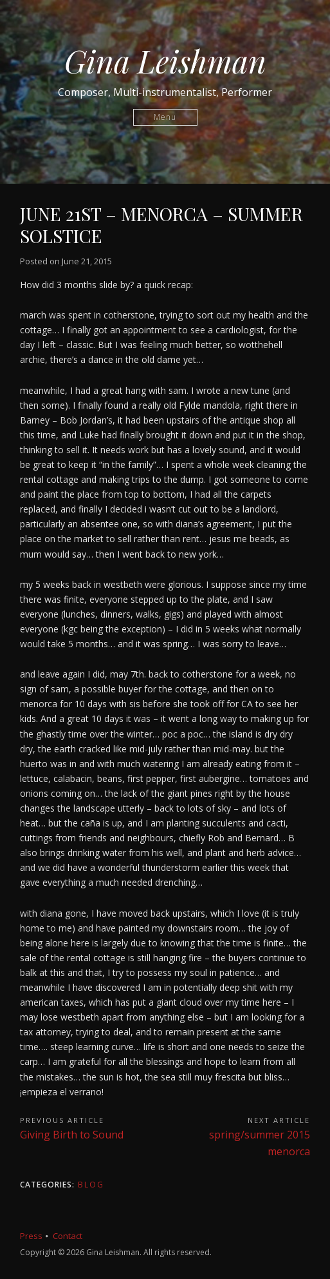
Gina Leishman (165, 60)
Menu (165, 117)
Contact (67, 1236)
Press (31, 1236)
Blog (91, 1184)
